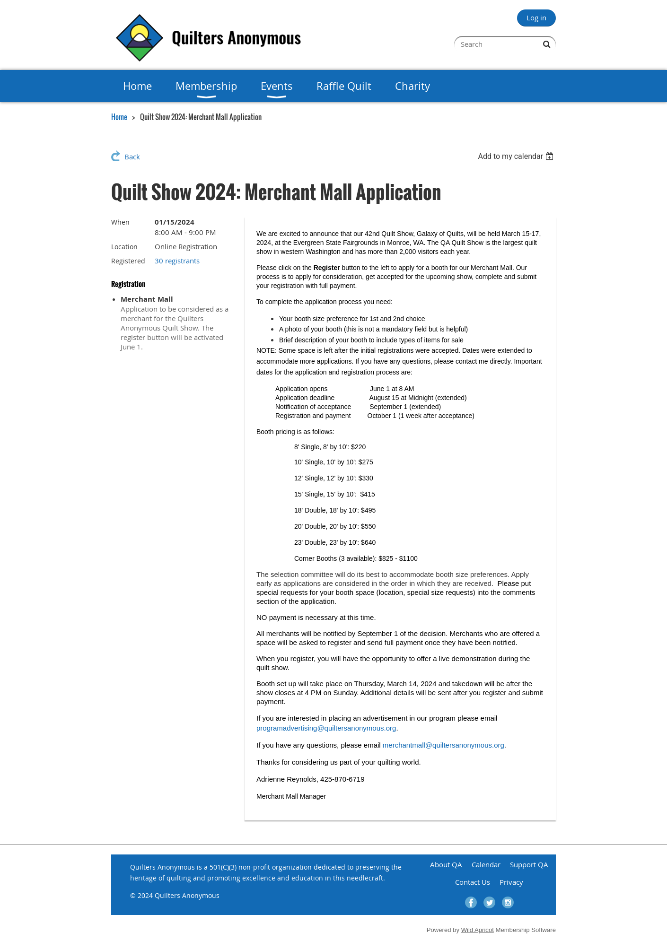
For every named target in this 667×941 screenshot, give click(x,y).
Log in (536, 17)
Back (132, 156)
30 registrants (177, 260)
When (120, 222)
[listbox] (517, 156)
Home (119, 117)
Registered (128, 260)
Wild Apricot (477, 929)
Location (124, 246)
